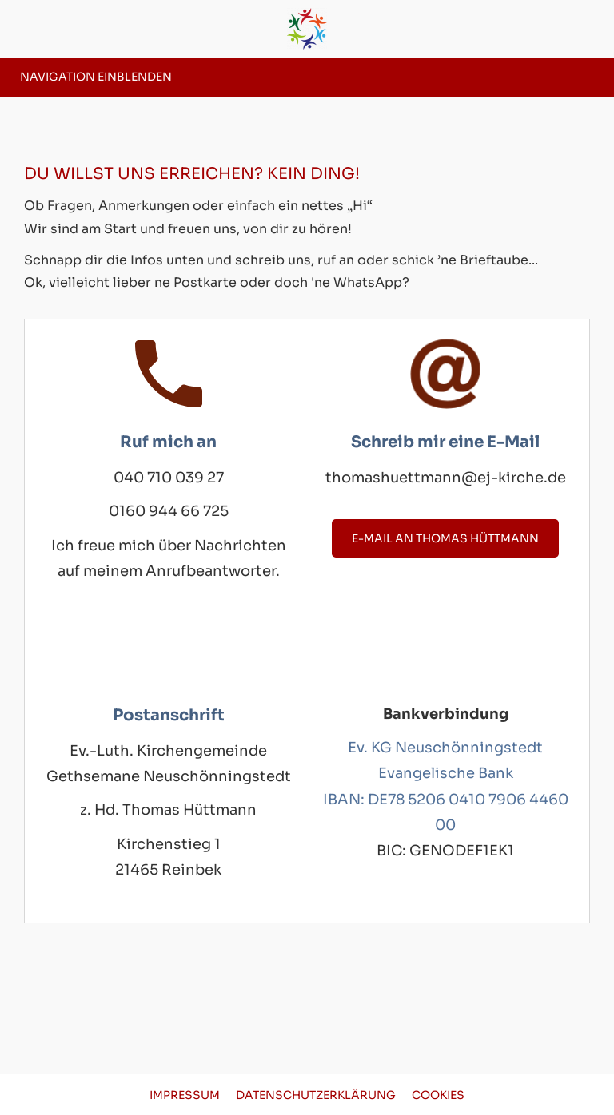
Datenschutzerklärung (316, 1095)
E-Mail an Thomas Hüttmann (445, 538)
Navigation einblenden (96, 76)
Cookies (438, 1095)
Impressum (185, 1095)
